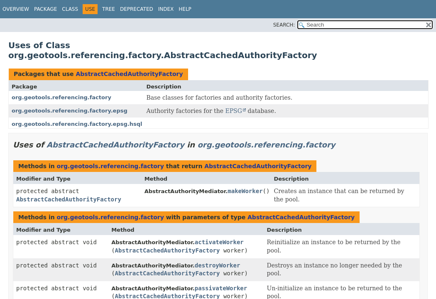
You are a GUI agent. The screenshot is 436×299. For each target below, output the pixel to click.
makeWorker (245, 191)
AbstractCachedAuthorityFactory (129, 74)
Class (70, 9)
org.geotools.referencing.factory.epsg (69, 111)
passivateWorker (221, 288)
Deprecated (136, 9)
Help (185, 9)
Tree (108, 9)
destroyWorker (217, 265)
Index (166, 9)
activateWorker (219, 242)
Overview (15, 9)
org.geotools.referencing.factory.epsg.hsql (77, 124)
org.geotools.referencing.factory (61, 97)
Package (45, 9)
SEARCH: (284, 25)
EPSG (233, 111)
